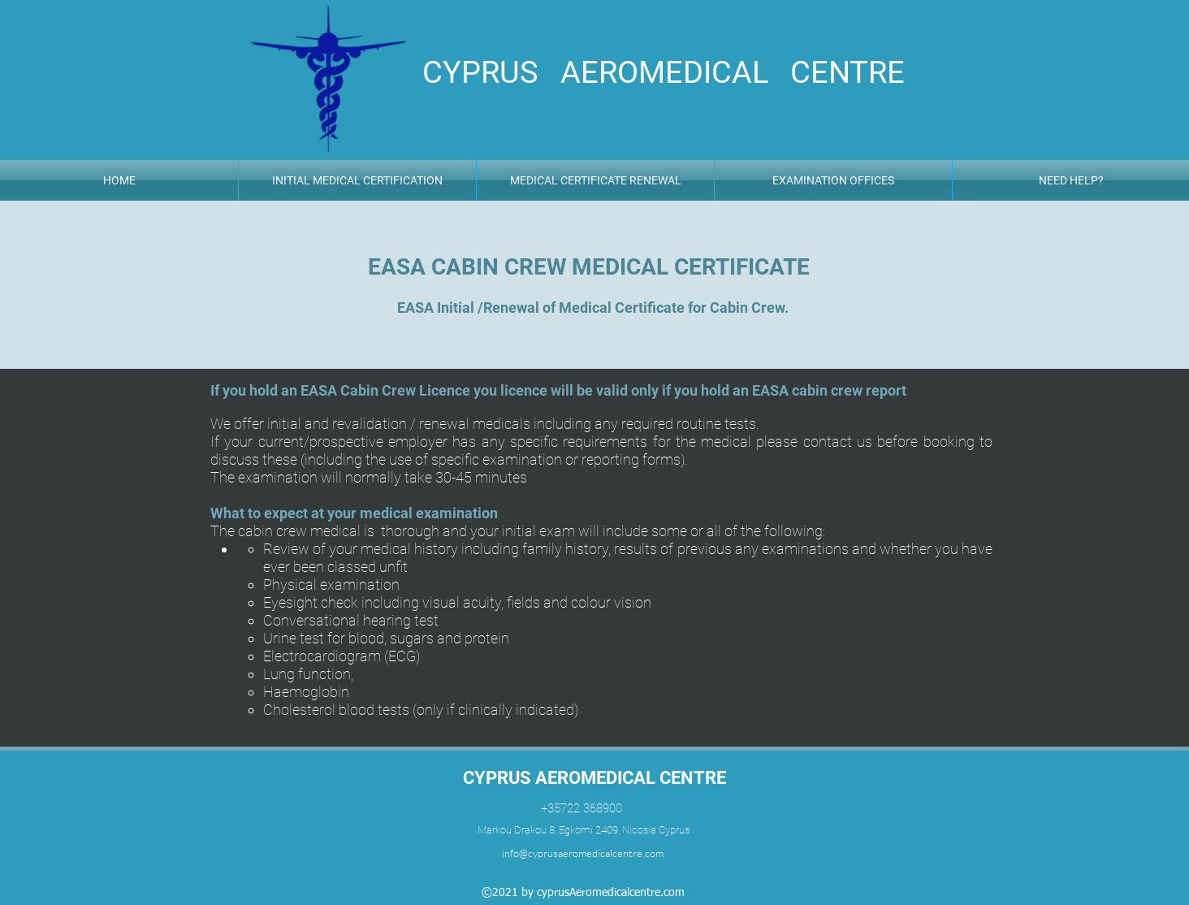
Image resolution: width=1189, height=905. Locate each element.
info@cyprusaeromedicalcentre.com (583, 853)
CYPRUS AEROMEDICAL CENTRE (594, 778)
